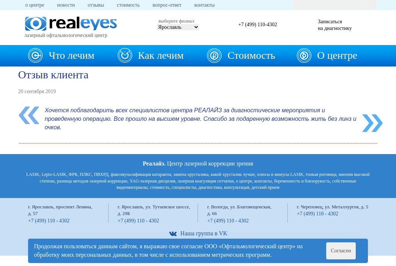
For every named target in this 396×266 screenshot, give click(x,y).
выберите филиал (176, 21)
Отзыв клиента (53, 74)
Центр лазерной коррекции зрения (198, 163)
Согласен (341, 250)
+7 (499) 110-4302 (257, 24)
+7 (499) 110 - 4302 (48, 221)
